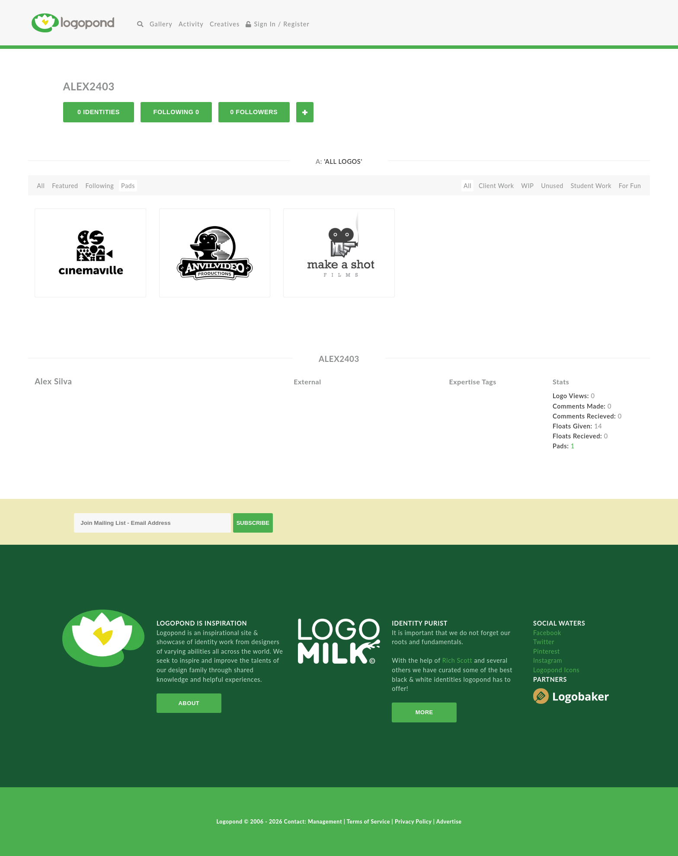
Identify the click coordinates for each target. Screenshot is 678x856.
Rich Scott (458, 660)
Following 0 (176, 112)
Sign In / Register (278, 24)
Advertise (449, 821)
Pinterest (546, 651)
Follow (304, 112)
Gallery (161, 24)
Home (83, 22)
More (424, 712)
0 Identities (98, 112)
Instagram (547, 660)
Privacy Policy (414, 821)
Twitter (543, 641)
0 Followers (254, 112)
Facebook (547, 632)
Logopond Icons (556, 670)
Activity (191, 24)
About (188, 703)
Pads (128, 185)
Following (99, 185)
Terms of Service (369, 821)
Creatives (225, 24)
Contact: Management (314, 821)
